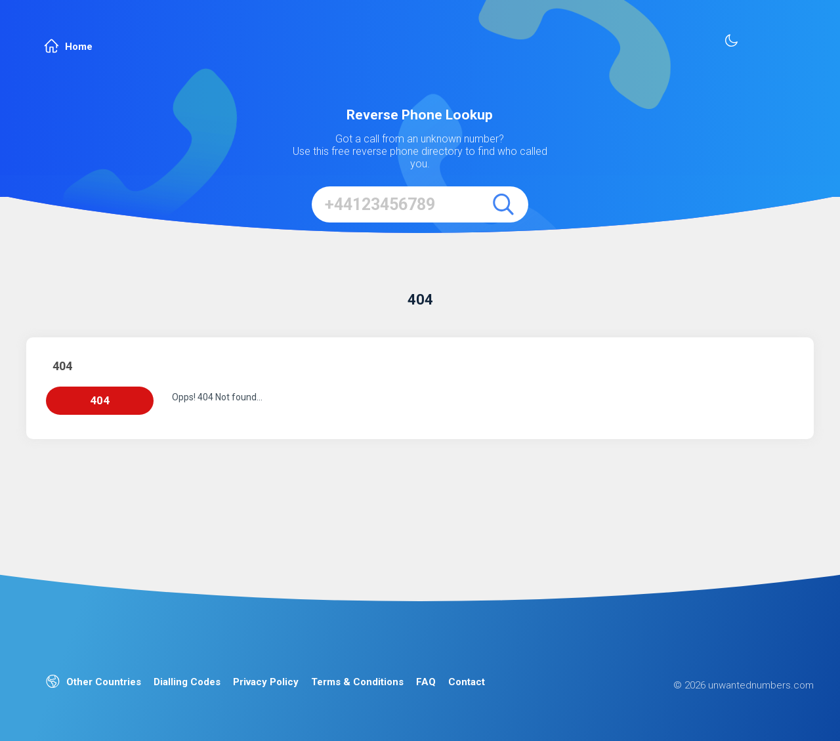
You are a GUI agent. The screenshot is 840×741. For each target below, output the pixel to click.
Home (68, 46)
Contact (466, 682)
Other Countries (93, 682)
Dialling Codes (187, 682)
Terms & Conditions (357, 682)
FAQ (426, 682)
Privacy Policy (266, 682)
